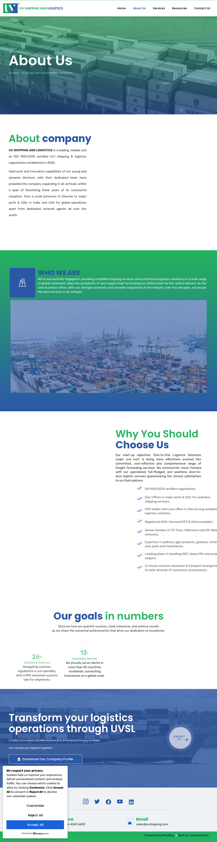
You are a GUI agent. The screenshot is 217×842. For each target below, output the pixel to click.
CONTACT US (180, 738)
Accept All (35, 824)
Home (121, 8)
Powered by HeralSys (159, 835)
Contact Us (202, 8)
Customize (35, 805)
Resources (179, 8)
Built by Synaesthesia (193, 835)
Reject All (35, 815)
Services (159, 8)
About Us (139, 8)
